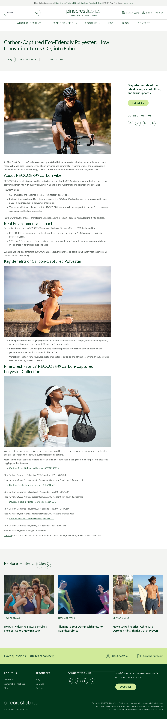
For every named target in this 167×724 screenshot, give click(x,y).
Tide (91, 3)
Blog (6, 693)
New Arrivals (28, 61)
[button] (138, 104)
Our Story (9, 684)
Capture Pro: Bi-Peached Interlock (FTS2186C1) (32, 489)
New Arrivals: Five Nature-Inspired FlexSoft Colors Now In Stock (25, 633)
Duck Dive (97, 3)
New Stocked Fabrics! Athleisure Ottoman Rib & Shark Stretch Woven (135, 633)
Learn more (128, 3)
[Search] (36, 13)
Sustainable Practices (14, 688)
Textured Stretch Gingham (77, 3)
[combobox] (18, 13)
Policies (39, 693)
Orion (55, 3)
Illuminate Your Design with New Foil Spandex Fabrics (81, 633)
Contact (8, 539)
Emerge (62, 3)
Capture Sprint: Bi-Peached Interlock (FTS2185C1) (34, 472)
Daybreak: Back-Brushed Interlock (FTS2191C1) (32, 506)
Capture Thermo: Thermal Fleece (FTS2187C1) (32, 522)
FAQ (38, 684)
